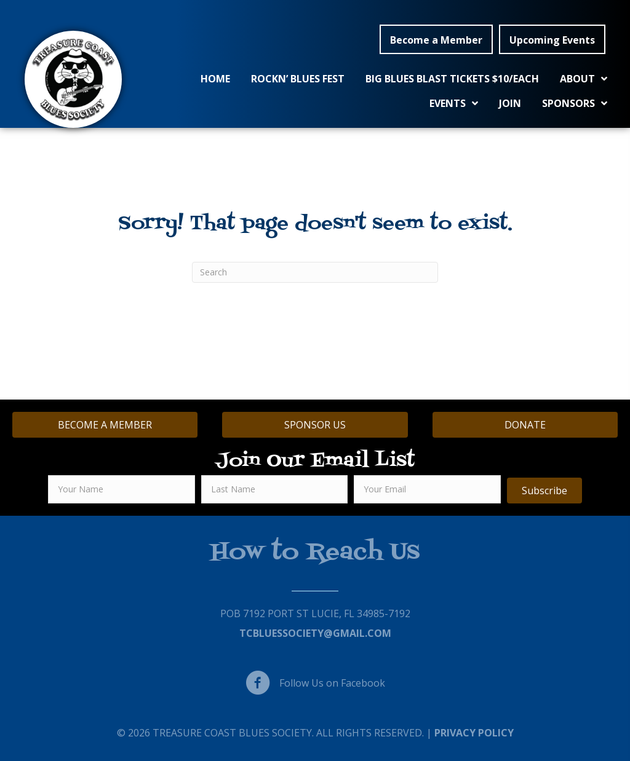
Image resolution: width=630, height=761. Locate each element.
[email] (427, 489)
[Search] (315, 272)
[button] (436, 39)
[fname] (121, 489)
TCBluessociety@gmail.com (315, 633)
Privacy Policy (474, 732)
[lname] (274, 489)
